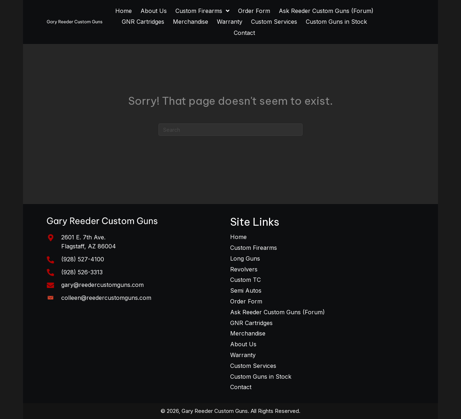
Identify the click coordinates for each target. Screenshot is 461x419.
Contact (240, 387)
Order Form (246, 301)
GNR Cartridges (251, 322)
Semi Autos (245, 290)
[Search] (230, 129)
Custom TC (245, 279)
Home (238, 236)
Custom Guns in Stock (260, 376)
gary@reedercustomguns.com (102, 284)
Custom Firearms (253, 247)
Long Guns (245, 258)
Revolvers (244, 269)
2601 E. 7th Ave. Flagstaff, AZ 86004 (88, 242)
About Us (243, 344)
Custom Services (253, 365)
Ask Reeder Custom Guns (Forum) (277, 312)
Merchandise (247, 333)
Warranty (243, 355)
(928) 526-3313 (82, 272)
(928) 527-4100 (82, 259)
